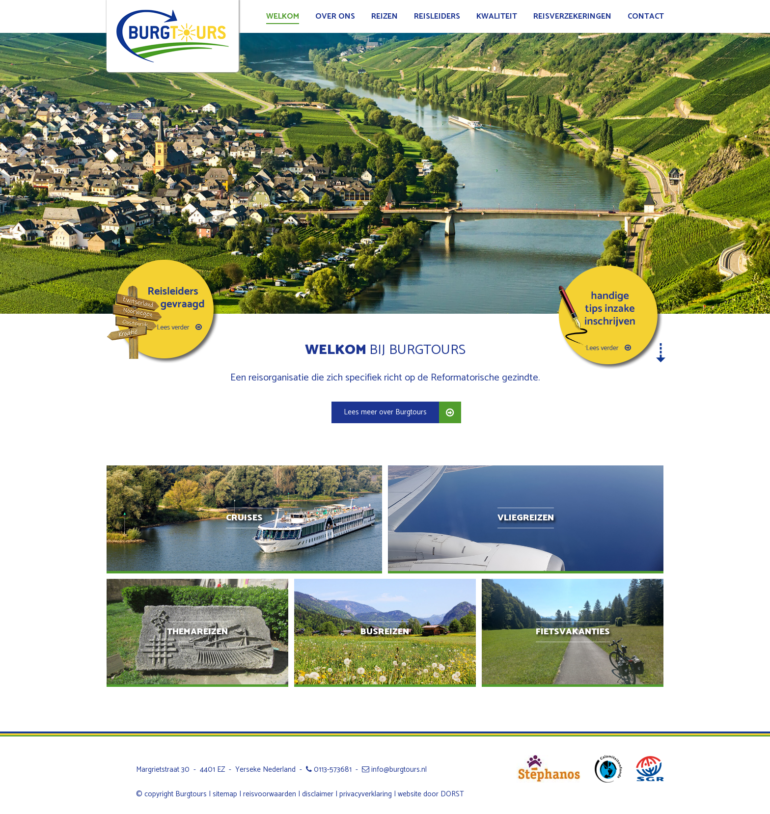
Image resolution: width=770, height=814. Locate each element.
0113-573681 (329, 769)
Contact (646, 16)
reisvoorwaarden (269, 794)
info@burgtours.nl (394, 769)
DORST (452, 794)
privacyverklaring (365, 794)
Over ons (335, 16)
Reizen (384, 16)
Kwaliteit (496, 16)
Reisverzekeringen (572, 16)
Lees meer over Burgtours (385, 412)
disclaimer (317, 794)
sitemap (225, 794)
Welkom (282, 16)
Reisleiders (437, 16)
